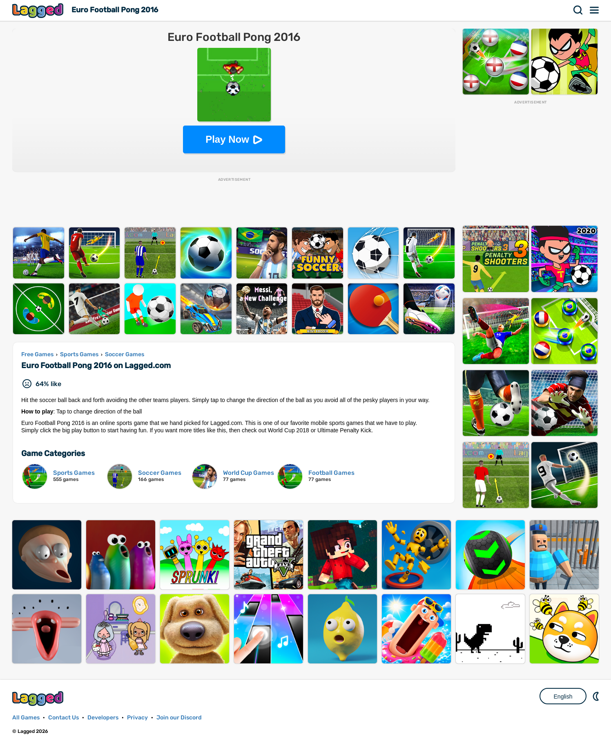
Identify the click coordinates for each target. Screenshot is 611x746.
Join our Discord (179, 717)
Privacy (137, 717)
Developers (102, 717)
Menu (594, 10)
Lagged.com (38, 698)
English (563, 696)
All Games (26, 717)
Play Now (227, 139)
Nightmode (597, 696)
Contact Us (63, 717)
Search (578, 10)
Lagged (38, 10)
